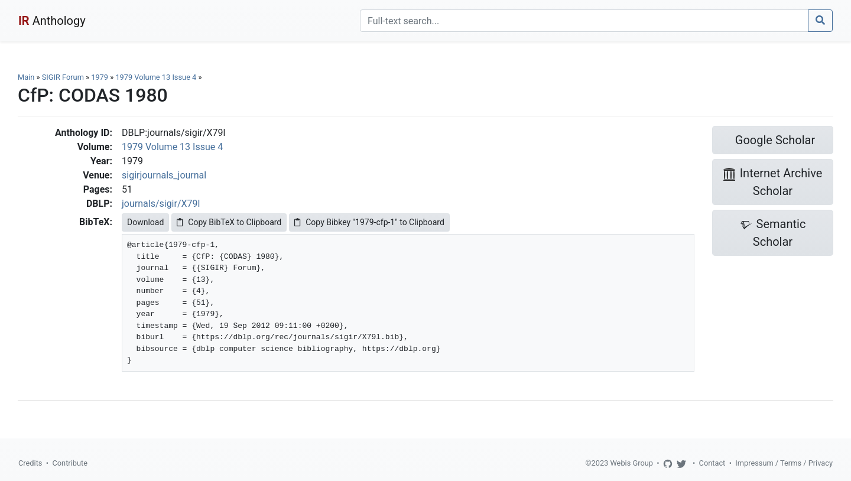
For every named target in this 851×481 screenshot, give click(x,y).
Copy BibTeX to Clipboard (229, 222)
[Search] (584, 20)
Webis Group (631, 463)
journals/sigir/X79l (161, 203)
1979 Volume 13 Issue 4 (156, 77)
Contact (712, 463)
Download (145, 222)
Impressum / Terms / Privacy (784, 463)
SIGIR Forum (63, 77)
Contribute (69, 463)
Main (26, 77)
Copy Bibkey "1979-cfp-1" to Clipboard (369, 222)
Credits (30, 463)
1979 (99, 77)
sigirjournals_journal (164, 175)
